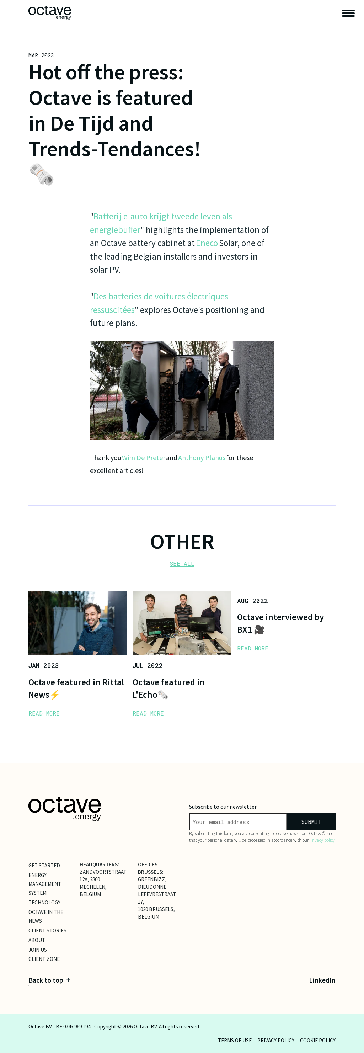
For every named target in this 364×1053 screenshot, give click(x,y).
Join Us (37, 949)
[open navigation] (348, 13)
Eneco (207, 243)
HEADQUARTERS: (99, 864)
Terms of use (235, 1040)
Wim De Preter (143, 457)
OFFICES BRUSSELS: (151, 868)
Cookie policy (318, 1040)
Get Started (44, 865)
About (36, 939)
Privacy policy (322, 840)
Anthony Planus (201, 457)
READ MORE (44, 713)
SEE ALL (182, 563)
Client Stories (47, 930)
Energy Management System (44, 884)
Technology (44, 902)
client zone (44, 959)
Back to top (49, 979)
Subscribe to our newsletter (223, 806)
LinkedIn (322, 979)
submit (311, 821)
